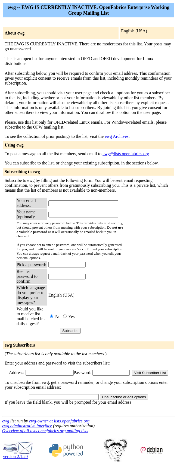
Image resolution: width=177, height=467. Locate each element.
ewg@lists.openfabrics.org (126, 153)
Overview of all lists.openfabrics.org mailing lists (45, 430)
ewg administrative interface (27, 426)
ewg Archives (117, 136)
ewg (5, 421)
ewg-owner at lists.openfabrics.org (59, 421)
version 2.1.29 (18, 454)
